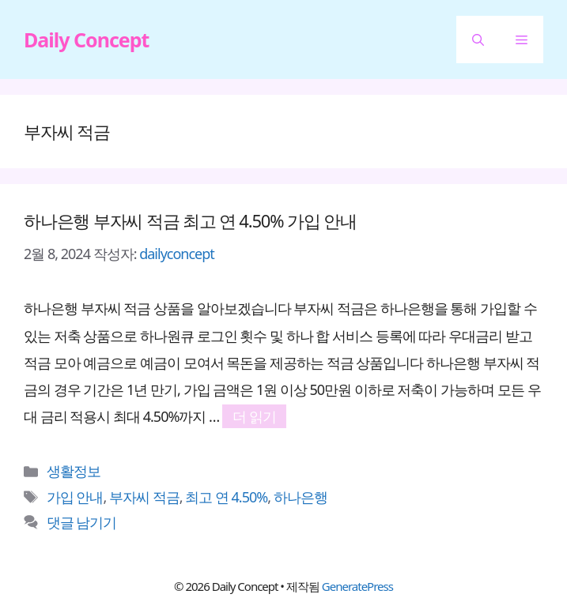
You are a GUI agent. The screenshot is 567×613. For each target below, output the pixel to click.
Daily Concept (86, 39)
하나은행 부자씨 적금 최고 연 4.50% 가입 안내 (190, 220)
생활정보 (73, 470)
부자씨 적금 (144, 496)
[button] (478, 39)
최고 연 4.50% (226, 496)
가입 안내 (75, 496)
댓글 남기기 (82, 522)
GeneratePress (357, 586)
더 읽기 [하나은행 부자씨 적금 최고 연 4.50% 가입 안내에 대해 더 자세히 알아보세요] (254, 416)
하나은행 (300, 496)
